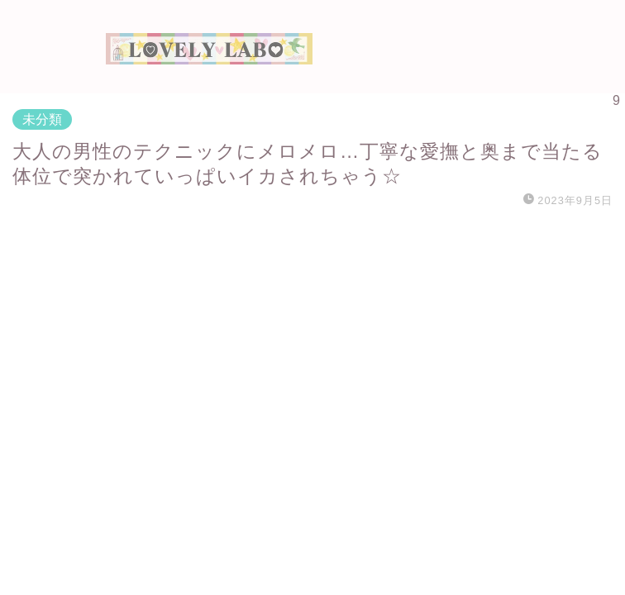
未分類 (42, 119)
